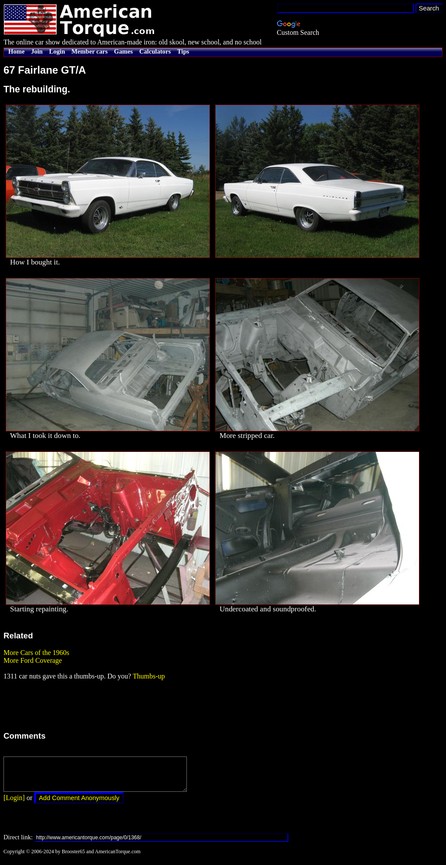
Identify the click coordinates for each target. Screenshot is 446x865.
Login (57, 51)
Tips (183, 51)
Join (37, 51)
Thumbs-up (149, 676)
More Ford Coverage (32, 660)
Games (123, 51)
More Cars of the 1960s (36, 652)
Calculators (155, 51)
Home (16, 51)
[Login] (14, 804)
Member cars (89, 51)
